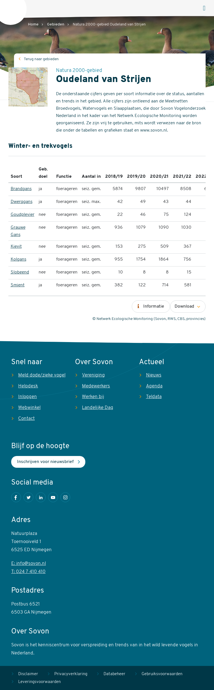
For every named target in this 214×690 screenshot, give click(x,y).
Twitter (28, 497)
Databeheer (114, 674)
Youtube (53, 497)
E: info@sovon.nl (28, 563)
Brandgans (21, 189)
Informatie (153, 306)
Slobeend (20, 272)
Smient (18, 285)
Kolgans (18, 259)
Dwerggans (21, 202)
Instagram (65, 497)
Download (184, 306)
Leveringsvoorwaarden (39, 682)
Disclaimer (28, 674)
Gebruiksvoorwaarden (162, 674)
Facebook (16, 497)
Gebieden (55, 24)
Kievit (16, 246)
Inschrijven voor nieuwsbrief (45, 462)
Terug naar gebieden (41, 59)
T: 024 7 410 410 (28, 571)
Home (33, 24)
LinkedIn (41, 497)
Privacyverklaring (70, 674)
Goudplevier (22, 214)
